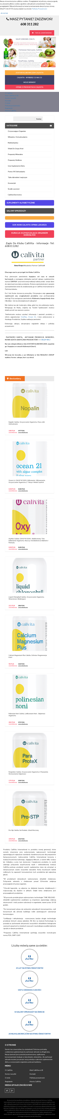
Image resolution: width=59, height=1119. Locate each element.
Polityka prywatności (12, 106)
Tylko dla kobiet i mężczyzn (17, 177)
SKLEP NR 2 (45, 340)
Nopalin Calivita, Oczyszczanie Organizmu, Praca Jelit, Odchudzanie (27, 423)
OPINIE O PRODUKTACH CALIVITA (29, 87)
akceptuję (4, 13)
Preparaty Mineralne (15, 154)
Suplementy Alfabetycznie (21, 203)
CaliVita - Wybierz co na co (29, 77)
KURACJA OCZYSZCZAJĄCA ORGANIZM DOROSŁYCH (29, 234)
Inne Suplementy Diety (16, 166)
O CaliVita (8, 93)
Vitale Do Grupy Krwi (15, 148)
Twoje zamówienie (42, 33)
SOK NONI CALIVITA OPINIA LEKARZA (29, 225)
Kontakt (8, 101)
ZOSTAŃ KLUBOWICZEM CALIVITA (29, 73)
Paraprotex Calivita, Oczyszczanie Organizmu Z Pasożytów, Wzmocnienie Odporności (28, 773)
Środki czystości (13, 189)
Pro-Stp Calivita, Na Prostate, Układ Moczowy (24, 830)
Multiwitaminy (13, 143)
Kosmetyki (12, 183)
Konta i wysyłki (10, 98)
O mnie (7, 103)
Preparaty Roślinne (15, 160)
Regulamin (9, 108)
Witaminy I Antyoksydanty (17, 137)
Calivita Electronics (15, 195)
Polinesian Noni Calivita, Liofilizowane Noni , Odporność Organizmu (27, 714)
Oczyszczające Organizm (17, 131)
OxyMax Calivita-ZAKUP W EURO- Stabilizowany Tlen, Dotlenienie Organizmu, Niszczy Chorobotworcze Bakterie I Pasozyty (28, 540)
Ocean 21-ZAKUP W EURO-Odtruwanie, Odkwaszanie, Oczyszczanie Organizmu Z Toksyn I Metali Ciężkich (27, 481)
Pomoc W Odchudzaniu (16, 172)
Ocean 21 (32, 317)
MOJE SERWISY (29, 82)
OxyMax (23, 317)
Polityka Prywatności (39, 9)
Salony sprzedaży (16, 211)
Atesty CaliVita (10, 111)
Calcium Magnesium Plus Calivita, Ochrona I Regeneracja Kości (28, 656)
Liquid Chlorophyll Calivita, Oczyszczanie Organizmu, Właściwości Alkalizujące (26, 598)
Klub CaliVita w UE (12, 95)
